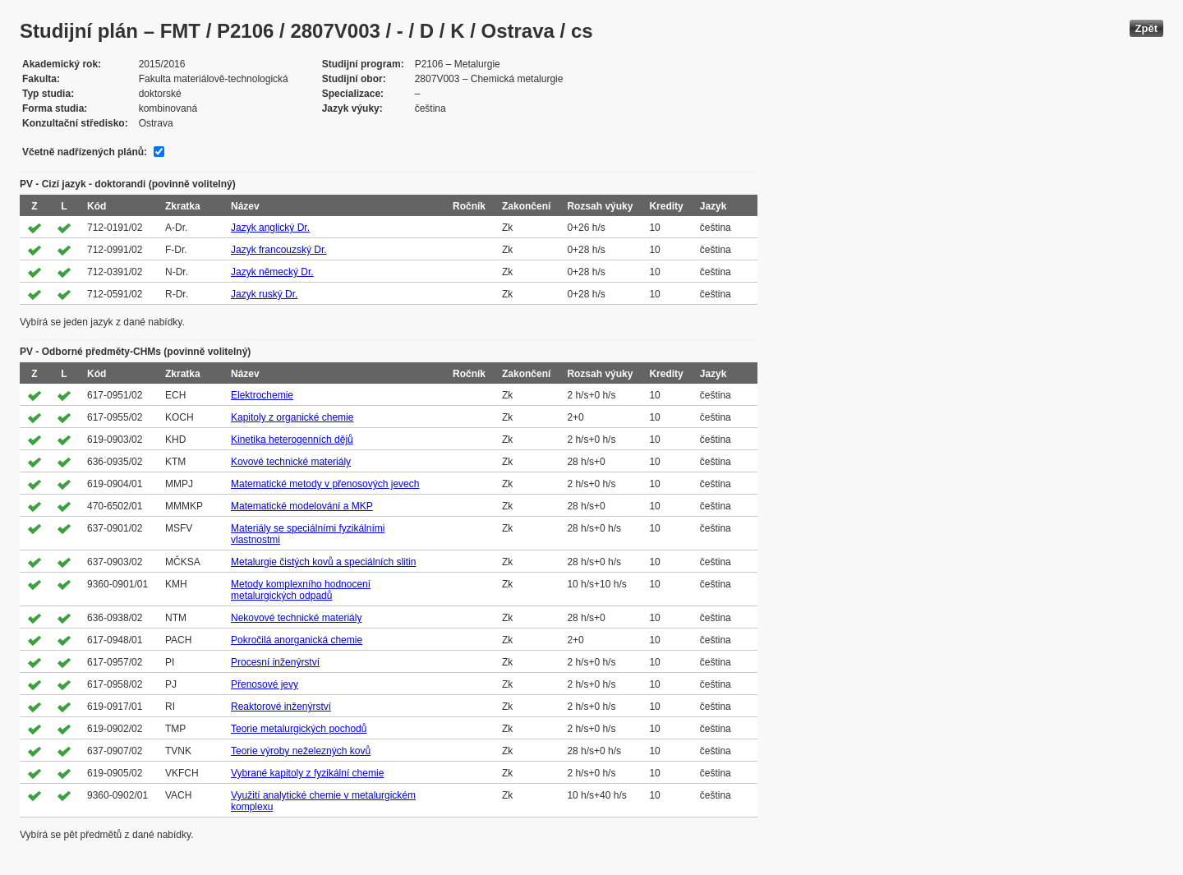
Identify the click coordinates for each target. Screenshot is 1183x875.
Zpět (1146, 28)
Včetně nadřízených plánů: (84, 152)
